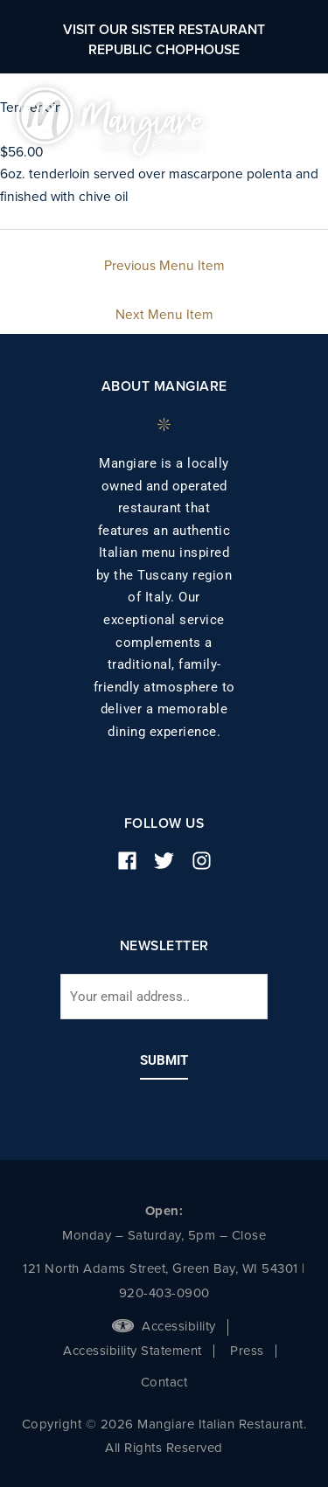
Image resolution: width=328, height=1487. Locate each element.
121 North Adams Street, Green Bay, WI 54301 (160, 1268)
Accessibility (164, 1326)
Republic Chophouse (164, 50)
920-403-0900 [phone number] (164, 1293)
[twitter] (170, 861)
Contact (164, 1382)
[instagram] (208, 861)
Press (247, 1350)
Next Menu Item (164, 315)
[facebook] (133, 861)
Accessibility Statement (132, 1350)
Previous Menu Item (164, 266)
